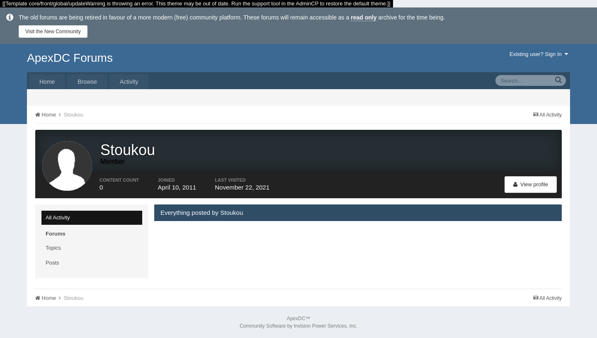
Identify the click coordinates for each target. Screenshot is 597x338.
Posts (52, 263)
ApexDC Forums (70, 57)
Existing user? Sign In (539, 54)
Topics (53, 248)
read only (363, 17)
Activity (129, 81)
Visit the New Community (53, 31)
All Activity (58, 217)
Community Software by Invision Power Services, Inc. (298, 326)
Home (47, 81)
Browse (87, 81)
